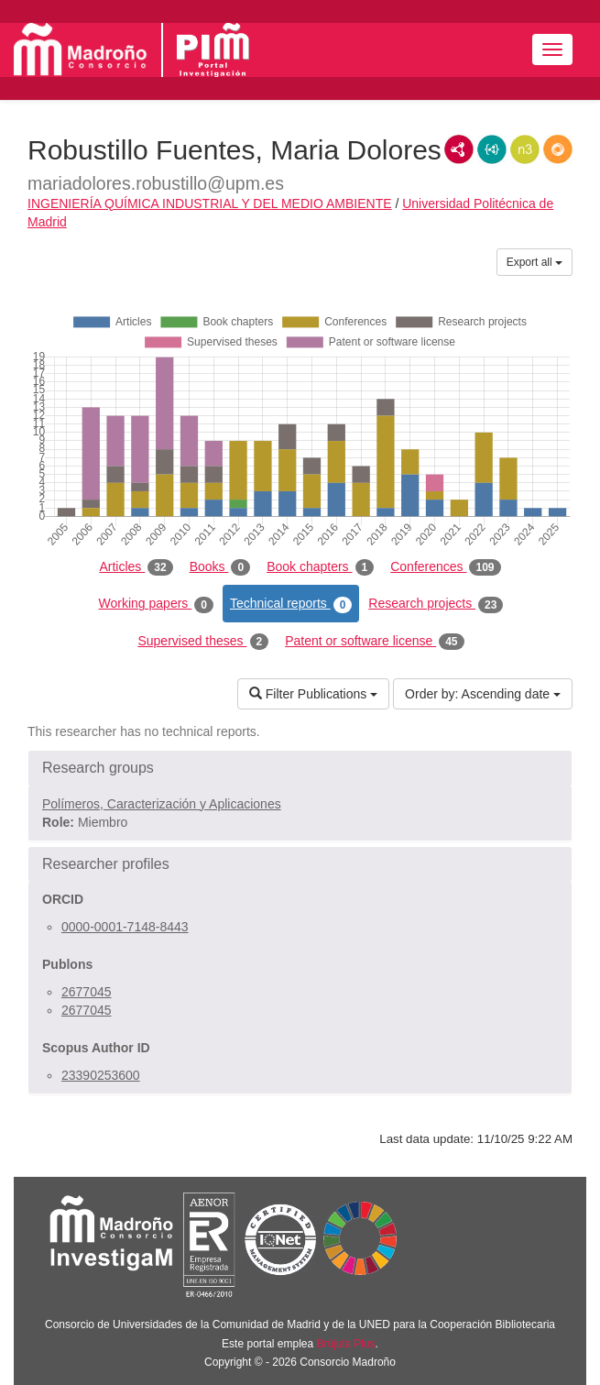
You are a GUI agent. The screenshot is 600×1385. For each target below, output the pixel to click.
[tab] (300, 768)
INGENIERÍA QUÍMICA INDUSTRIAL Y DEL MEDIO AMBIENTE (209, 203)
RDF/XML (459, 149)
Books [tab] (220, 567)
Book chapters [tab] (320, 567)
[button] (300, 768)
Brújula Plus (346, 1343)
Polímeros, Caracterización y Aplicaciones (161, 804)
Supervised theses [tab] (202, 641)
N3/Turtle (525, 149)
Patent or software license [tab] (374, 641)
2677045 (86, 991)
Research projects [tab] (435, 604)
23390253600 (100, 1075)
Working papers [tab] (156, 604)
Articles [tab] (135, 567)
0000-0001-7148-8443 (125, 926)
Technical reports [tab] (291, 604)
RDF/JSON (558, 149)
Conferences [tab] (445, 567)
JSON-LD (492, 149)
